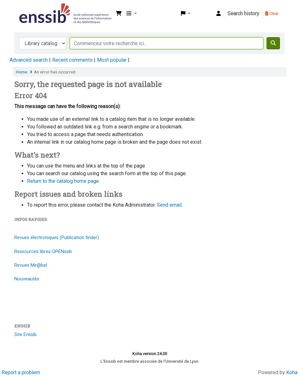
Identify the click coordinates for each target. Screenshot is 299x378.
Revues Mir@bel (30, 265)
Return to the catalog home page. (63, 181)
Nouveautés (26, 279)
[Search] (273, 43)
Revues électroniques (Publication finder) (56, 237)
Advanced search (29, 60)
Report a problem (21, 372)
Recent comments (72, 60)
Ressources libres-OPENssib (43, 251)
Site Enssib (25, 334)
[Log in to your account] (218, 13)
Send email (169, 205)
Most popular (112, 60)
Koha (291, 372)
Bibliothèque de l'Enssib (34, 9)
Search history (243, 13)
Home (21, 71)
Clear (272, 13)
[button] (118, 13)
